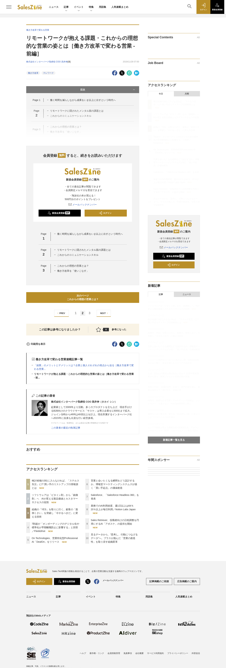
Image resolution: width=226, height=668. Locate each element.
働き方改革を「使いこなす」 (74, 270)
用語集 (102, 7)
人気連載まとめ (119, 7)
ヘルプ (83, 653)
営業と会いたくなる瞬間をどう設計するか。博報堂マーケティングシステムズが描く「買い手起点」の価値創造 (114, 484)
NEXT (104, 313)
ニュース (54, 7)
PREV (60, 313)
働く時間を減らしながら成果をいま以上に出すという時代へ (83, 100)
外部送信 (196, 653)
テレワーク (48, 73)
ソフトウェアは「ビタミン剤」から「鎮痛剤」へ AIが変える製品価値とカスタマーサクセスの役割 (55, 499)
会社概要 (139, 653)
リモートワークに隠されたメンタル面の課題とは (84, 249)
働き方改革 (33, 73)
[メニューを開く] (9, 7)
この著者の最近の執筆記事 (65, 427)
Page (36, 100)
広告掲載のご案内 (187, 581)
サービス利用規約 (155, 653)
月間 (187, 94)
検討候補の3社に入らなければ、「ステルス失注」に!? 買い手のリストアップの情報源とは (55, 484)
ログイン (105, 213)
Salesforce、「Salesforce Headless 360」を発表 (176, 172)
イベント (79, 7)
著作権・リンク (96, 653)
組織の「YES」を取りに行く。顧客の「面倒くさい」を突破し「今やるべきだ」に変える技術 (55, 513)
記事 (66, 7)
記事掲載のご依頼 (159, 581)
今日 (161, 94)
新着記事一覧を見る (174, 439)
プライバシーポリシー (177, 653)
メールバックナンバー (82, 204)
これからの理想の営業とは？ (73, 265)
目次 (108, 89)
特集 (91, 7)
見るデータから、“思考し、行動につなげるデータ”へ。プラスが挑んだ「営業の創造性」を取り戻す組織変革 (114, 538)
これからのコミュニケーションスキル (77, 254)
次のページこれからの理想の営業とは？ (82, 297)
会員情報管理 (114, 653)
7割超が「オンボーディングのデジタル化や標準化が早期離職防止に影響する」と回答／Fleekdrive (55, 527)
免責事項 (128, 653)
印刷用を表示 (36, 344)
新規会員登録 (59, 213)
